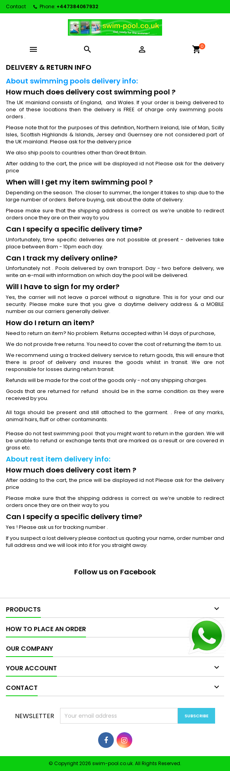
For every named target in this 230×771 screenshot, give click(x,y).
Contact (16, 6)
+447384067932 (77, 6)
